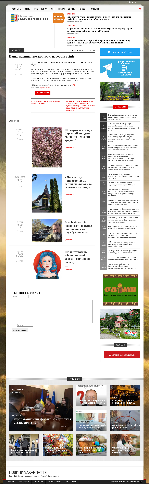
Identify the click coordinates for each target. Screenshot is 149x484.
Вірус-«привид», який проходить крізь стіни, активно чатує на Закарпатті (122, 228)
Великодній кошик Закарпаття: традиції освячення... (56, 450)
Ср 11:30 (103, 228)
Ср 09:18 (103, 266)
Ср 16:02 (103, 138)
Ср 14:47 (103, 176)
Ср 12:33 (103, 211)
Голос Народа (81, 397)
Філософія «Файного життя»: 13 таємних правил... (123, 450)
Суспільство (83, 9)
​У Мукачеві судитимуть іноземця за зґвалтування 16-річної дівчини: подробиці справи (121, 244)
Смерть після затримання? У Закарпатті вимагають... (92, 401)
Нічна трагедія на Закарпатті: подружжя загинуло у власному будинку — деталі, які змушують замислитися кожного (98, 41)
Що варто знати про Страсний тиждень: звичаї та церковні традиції (78, 135)
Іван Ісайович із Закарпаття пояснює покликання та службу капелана (78, 227)
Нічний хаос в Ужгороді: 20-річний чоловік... (126, 426)
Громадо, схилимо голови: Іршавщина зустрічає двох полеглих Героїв (123, 252)
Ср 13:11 (103, 202)
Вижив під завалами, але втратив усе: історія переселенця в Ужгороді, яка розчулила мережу (122, 117)
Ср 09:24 (103, 258)
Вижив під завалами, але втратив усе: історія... (24, 451)
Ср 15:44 (103, 148)
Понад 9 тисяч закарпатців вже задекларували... (92, 426)
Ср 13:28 (103, 192)
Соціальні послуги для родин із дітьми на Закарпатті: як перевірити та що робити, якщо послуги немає (123, 167)
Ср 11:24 (103, 235)
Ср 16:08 (103, 127)
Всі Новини (95, 9)
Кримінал (61, 9)
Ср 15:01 (103, 157)
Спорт (53, 9)
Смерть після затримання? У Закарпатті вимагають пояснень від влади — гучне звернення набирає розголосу (121, 192)
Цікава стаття (43, 92)
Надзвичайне (16, 9)
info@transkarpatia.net (52, 476)
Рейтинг (91, 50)
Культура (44, 9)
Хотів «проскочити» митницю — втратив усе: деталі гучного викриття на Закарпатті (123, 176)
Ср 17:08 (103, 117)
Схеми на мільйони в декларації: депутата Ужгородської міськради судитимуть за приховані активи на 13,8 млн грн (123, 127)
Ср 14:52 (103, 167)
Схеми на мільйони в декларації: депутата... (123, 401)
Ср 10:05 (103, 252)
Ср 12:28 (103, 220)
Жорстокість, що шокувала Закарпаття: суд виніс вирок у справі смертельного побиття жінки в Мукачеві (99, 29)
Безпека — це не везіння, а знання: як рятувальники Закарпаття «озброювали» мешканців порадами (122, 235)
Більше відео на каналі (123, 355)
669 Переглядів (78, 50)
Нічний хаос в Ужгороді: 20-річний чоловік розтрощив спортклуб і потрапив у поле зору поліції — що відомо (121, 138)
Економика (81, 422)
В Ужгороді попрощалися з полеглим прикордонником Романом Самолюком (123, 258)
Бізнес (36, 9)
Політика (27, 9)
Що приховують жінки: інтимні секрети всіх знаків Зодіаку (77, 257)
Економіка (71, 9)
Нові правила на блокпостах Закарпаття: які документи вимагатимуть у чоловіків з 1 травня (122, 266)
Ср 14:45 (103, 184)
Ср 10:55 (103, 244)
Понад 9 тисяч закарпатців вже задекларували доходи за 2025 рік (121, 184)
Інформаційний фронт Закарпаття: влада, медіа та (42, 421)
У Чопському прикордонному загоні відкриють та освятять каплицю (78, 182)
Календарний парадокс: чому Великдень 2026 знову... (90, 450)
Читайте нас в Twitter (121, 52)
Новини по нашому (16, 447)
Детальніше (69, 147)
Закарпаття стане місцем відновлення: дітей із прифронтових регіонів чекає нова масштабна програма (99, 18)
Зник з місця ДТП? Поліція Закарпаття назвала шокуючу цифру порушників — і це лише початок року (123, 220)
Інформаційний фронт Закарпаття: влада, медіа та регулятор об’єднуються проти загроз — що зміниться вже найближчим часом (121, 157)
